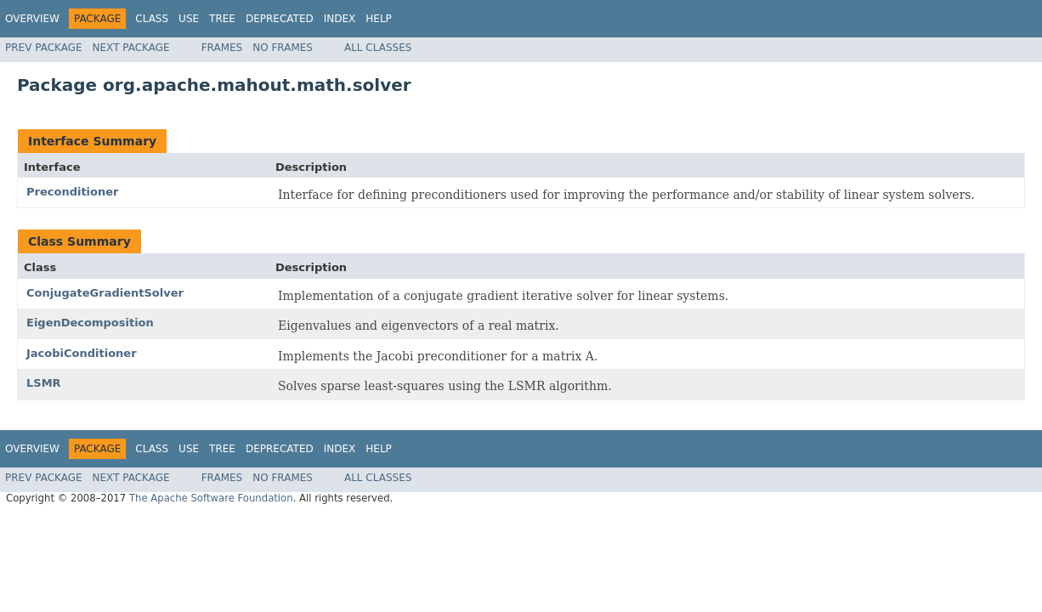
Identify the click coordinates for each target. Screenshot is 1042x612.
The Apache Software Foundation (211, 498)
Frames (222, 48)
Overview (32, 19)
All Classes (377, 48)
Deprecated (280, 19)
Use (188, 19)
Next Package (131, 48)
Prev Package (43, 48)
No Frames (282, 48)
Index (340, 19)
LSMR (43, 383)
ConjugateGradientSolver (105, 292)
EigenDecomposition (90, 322)
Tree (222, 19)
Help (378, 19)
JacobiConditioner (81, 353)
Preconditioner (72, 191)
